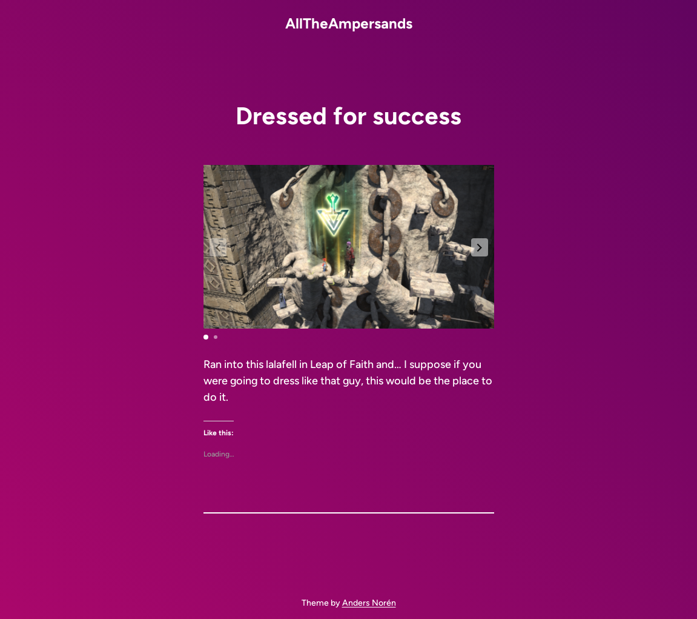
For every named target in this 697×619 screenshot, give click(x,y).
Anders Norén (369, 603)
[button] (479, 247)
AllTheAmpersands (348, 23)
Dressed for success (348, 115)
